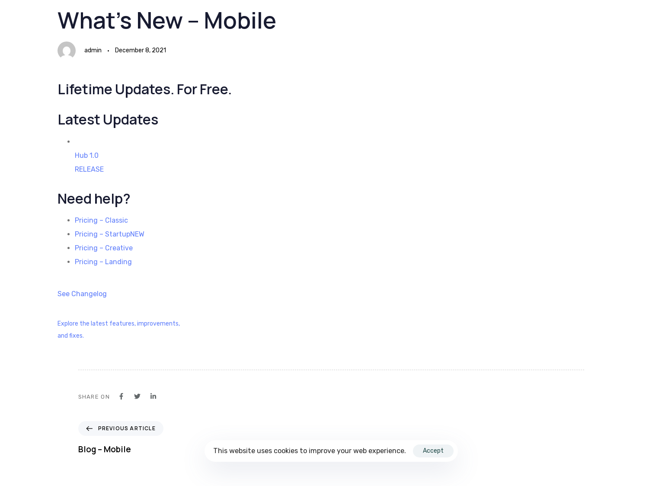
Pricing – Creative (104, 248)
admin (93, 50)
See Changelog (82, 294)
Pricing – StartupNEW (109, 234)
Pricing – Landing (103, 262)
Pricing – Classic (101, 220)
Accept (433, 450)
